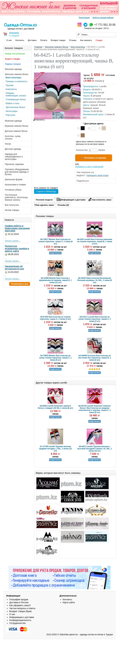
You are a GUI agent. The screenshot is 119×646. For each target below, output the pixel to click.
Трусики (9, 85)
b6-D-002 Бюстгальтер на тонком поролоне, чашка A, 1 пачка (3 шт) (55, 318)
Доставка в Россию (19, 602)
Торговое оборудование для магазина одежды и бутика (17, 172)
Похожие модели (44, 200)
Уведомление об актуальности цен (14, 267)
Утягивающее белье (16, 99)
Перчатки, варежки (14, 164)
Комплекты (11, 89)
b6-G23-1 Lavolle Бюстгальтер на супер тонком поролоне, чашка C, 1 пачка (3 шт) (94, 319)
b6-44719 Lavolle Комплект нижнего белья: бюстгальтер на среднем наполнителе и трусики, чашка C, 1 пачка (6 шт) (94, 409)
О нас (9, 40)
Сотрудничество (17, 623)
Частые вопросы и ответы (22, 608)
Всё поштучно (12, 205)
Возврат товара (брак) (20, 611)
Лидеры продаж (13, 64)
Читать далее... (12, 241)
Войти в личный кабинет (103, 17)
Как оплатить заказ (99, 199)
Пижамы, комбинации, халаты (16, 94)
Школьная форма (13, 179)
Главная (38, 47)
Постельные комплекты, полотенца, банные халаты (16, 197)
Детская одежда (13, 149)
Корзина (14, 32)
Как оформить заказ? (20, 605)
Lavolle (102, 86)
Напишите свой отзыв (97, 175)
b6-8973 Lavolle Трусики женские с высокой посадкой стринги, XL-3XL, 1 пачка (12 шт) (94, 448)
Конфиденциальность (20, 620)
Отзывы (73, 40)
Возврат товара (58, 40)
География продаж (18, 599)
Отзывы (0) (63, 205)
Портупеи (10, 115)
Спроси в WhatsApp (46, 191)
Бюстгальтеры (13, 77)
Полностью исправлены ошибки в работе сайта (17, 248)
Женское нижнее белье (16, 74)
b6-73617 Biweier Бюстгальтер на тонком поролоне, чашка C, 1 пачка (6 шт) (55, 241)
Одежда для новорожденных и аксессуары (14, 156)
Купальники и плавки (15, 184)
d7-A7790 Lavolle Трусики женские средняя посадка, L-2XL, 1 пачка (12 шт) (55, 448)
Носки (8, 144)
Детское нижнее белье (16, 131)
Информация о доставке (71, 199)
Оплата (43, 40)
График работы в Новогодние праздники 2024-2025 (17, 228)
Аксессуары (12, 111)
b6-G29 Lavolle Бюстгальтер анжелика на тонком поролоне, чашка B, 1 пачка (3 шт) (94, 241)
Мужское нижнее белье (16, 126)
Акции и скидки (12, 59)
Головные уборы (13, 189)
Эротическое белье (15, 107)
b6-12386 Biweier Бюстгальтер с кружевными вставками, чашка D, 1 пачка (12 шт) (55, 280)
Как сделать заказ (44, 205)
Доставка (32, 40)
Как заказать (86, 40)
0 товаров (14, 35)
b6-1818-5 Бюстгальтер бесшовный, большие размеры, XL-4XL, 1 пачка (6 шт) (94, 280)
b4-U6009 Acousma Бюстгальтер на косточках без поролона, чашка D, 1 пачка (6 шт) (94, 358)
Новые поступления (15, 53)
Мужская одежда (13, 121)
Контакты (19, 40)
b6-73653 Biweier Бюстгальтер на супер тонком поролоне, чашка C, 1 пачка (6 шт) (55, 358)
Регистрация (84, 17)
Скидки (99, 40)
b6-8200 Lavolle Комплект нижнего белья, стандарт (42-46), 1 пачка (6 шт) (55, 407)
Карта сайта (69, 602)
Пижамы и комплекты (16, 81)
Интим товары (12, 210)
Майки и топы (12, 103)
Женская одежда (13, 69)
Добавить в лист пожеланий (89, 166)
